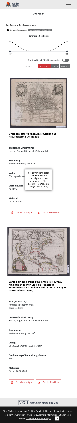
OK (57, 418)
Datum (64, 66)
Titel (55, 66)
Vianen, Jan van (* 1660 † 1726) (40, 30)
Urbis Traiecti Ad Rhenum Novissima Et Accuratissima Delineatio (32, 135)
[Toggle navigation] (68, 4)
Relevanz (44, 66)
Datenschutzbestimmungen (38, 418)
